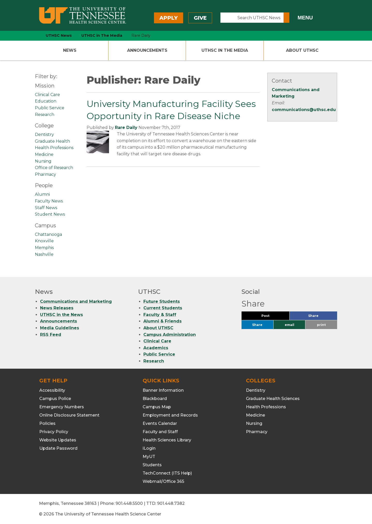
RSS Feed (50, 334)
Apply (168, 18)
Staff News (46, 207)
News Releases (56, 307)
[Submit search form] (286, 17)
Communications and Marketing (76, 301)
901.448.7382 (171, 503)
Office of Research (54, 167)
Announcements (147, 50)
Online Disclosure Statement (69, 415)
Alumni (42, 194)
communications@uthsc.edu (304, 109)
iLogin (149, 448)
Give (200, 18)
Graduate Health (52, 141)
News (69, 50)
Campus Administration (169, 334)
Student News (50, 214)
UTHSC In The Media (225, 50)
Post (271, 317)
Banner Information (163, 390)
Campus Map (157, 406)
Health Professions (54, 147)
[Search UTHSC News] (252, 17)
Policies (47, 423)
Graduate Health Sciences (273, 398)
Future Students (161, 301)
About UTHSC (302, 50)
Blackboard (155, 398)
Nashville (44, 254)
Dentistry (44, 134)
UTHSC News (59, 35)
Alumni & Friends (162, 321)
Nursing (43, 161)
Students (152, 464)
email (289, 325)
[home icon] (33, 36)
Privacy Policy (53, 431)
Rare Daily (126, 127)
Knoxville (44, 240)
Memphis (44, 247)
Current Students (162, 307)
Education (45, 101)
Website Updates (57, 440)
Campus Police (55, 398)
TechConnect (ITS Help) (167, 473)
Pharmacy (45, 174)
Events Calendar (160, 423)
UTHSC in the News (61, 314)
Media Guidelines (59, 327)
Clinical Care (47, 94)
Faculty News (49, 201)
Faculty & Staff (159, 314)
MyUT (149, 456)
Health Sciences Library (167, 440)
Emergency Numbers (61, 406)
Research (44, 114)
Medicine (44, 154)
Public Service (49, 107)
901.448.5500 (129, 503)
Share (322, 317)
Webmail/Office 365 (163, 481)
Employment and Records (170, 415)
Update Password (58, 448)
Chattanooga (48, 234)
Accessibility (52, 390)
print (321, 325)
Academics (155, 347)
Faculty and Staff (160, 431)
